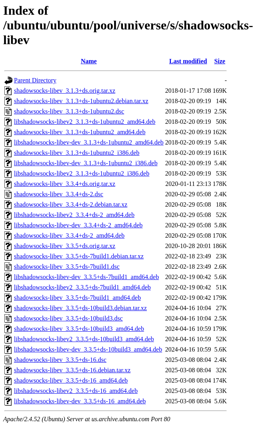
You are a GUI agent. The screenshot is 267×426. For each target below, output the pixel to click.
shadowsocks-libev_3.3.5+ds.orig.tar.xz (64, 245)
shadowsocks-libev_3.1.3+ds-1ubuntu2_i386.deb (76, 152)
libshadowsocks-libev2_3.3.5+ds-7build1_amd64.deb (82, 287)
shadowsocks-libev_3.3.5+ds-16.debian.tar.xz (72, 370)
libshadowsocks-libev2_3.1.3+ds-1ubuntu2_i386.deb (81, 173)
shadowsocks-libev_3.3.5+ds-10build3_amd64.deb (79, 328)
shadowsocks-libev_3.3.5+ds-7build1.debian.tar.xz (79, 256)
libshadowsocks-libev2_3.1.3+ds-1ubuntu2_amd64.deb (84, 121)
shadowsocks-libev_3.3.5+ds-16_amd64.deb (71, 380)
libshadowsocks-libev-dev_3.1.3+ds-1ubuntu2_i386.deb (86, 163)
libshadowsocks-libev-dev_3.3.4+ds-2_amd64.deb (78, 225)
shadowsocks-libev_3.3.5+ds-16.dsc (60, 359)
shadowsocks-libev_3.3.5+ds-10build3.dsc (68, 318)
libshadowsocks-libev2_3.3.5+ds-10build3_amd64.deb (84, 339)
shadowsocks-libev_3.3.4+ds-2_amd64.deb (69, 235)
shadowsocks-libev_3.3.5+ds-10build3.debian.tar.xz (80, 308)
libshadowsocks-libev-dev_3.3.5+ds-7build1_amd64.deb (86, 277)
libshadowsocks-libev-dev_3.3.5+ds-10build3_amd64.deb (88, 349)
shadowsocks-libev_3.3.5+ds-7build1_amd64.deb (77, 297)
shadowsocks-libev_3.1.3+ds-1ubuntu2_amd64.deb (79, 132)
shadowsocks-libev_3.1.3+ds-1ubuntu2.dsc (69, 111)
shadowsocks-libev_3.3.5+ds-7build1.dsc (67, 266)
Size (219, 61)
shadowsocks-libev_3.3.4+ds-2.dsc (58, 194)
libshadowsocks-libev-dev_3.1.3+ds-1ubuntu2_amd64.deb (89, 142)
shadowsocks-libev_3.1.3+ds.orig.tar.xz (64, 90)
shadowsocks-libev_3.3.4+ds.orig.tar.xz (64, 183)
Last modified (188, 61)
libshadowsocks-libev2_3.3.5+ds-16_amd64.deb (76, 390)
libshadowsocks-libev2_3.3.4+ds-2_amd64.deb (74, 214)
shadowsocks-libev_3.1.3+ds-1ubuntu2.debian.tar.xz (81, 101)
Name (89, 61)
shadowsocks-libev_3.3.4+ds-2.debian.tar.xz (70, 204)
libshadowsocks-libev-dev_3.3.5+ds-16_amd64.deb (80, 401)
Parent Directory (35, 80)
